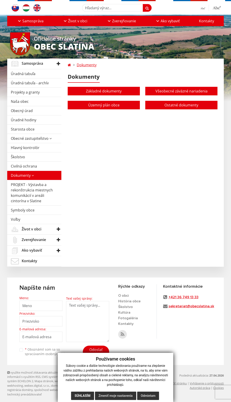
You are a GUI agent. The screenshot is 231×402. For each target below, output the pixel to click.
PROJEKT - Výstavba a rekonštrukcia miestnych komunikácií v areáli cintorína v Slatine (32, 192)
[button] (30, 21)
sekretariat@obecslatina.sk (191, 306)
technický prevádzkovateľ (24, 394)
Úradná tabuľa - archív (30, 82)
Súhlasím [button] (82, 395)
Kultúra (124, 312)
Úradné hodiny (23, 119)
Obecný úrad (22, 110)
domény (56, 386)
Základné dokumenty (104, 91)
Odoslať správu (96, 352)
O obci (123, 295)
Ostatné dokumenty (181, 105)
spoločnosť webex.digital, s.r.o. (54, 390)
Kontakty (206, 20)
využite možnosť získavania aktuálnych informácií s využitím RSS (35, 374)
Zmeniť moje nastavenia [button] (116, 395)
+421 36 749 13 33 (184, 297)
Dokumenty (22, 175)
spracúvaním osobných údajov (48, 354)
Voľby (15, 219)
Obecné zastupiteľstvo (31, 138)
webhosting (15, 386)
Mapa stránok (44, 381)
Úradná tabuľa (23, 73)
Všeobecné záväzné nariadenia (181, 91)
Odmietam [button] (148, 395)
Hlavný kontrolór (25, 147)
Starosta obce (23, 129)
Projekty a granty (25, 92)
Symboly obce (23, 210)
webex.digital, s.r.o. (37, 386)
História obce (129, 301)
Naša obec (20, 101)
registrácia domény (20, 390)
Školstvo (18, 156)
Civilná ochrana (24, 166)
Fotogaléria (128, 318)
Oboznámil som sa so (48, 351)
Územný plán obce (104, 105)
